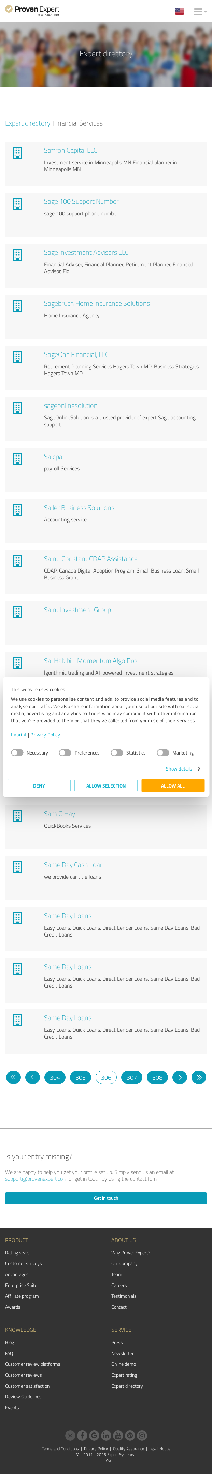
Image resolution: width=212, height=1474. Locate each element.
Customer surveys (23, 1263)
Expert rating (124, 1375)
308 (157, 1077)
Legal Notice (159, 1449)
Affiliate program (22, 1296)
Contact (119, 1307)
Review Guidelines (23, 1396)
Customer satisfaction (27, 1385)
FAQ (9, 1353)
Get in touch (106, 1198)
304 (55, 1077)
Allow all (173, 785)
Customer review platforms (32, 1364)
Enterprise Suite (21, 1285)
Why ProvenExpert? (130, 1252)
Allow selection (106, 785)
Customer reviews (23, 1375)
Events (12, 1407)
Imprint (19, 734)
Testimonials (124, 1296)
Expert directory (127, 1385)
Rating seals (17, 1252)
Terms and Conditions (60, 1449)
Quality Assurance (128, 1449)
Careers (119, 1285)
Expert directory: (28, 123)
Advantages (17, 1274)
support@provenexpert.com (36, 1178)
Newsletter (122, 1353)
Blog (9, 1342)
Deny (39, 785)
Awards (12, 1307)
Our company (124, 1263)
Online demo (123, 1364)
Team (116, 1274)
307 (132, 1077)
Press (117, 1342)
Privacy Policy (45, 734)
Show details (179, 768)
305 (80, 1077)
